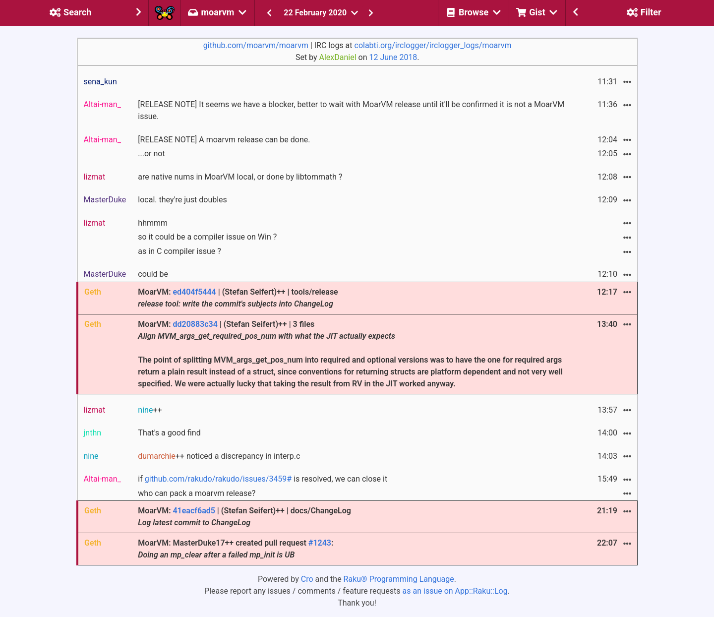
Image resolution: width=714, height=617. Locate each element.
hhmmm (153, 223)
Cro (307, 579)
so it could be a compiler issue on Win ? (207, 237)
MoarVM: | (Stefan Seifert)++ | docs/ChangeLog (244, 516)
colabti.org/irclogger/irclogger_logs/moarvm (433, 45)
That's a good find (169, 432)
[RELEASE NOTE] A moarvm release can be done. (224, 139)
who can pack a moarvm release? (196, 493)
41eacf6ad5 (194, 510)
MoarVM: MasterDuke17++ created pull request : (235, 548)
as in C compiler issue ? (179, 251)
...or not (151, 153)
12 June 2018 (393, 57)
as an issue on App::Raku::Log (455, 591)
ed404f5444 (194, 292)
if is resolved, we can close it (262, 479)
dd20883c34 (195, 324)
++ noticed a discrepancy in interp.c (219, 456)
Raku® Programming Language (399, 579)
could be (153, 274)
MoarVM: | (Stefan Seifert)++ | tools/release (238, 297)
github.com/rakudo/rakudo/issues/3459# (218, 479)
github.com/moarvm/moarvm (255, 45)
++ (150, 410)
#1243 (319, 543)
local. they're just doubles (182, 199)
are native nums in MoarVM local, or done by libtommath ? (240, 177)
